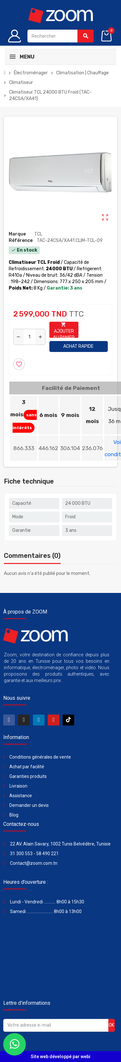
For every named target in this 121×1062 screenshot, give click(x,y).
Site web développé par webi (60, 1056)
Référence (21, 240)
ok (111, 1025)
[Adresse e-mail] (55, 1025)
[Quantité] (29, 337)
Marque (17, 234)
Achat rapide (78, 346)
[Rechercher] (60, 36)
